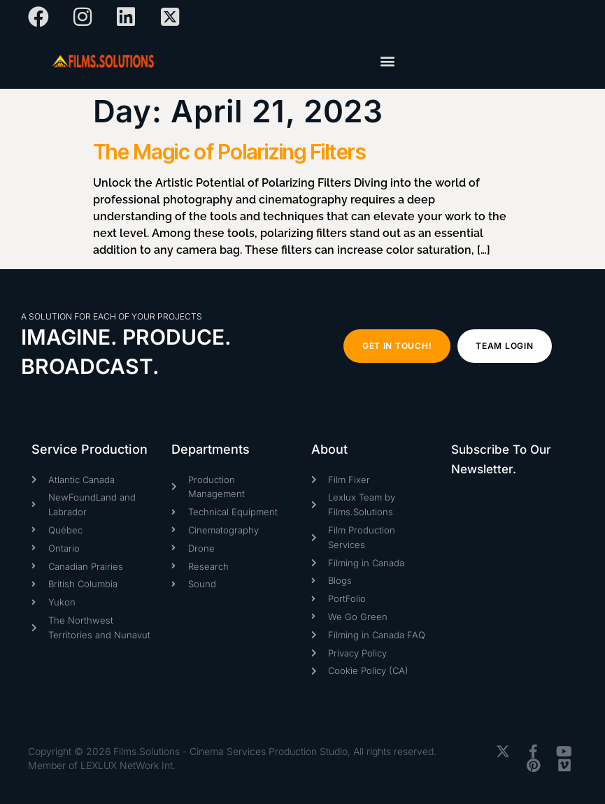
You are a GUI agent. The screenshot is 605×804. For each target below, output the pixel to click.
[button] (387, 61)
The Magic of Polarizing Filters (229, 151)
